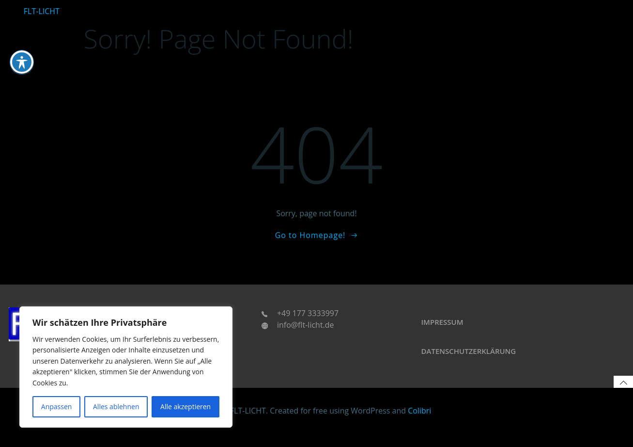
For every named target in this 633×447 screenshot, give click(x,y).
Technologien (549, 5)
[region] (125, 367)
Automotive (395, 5)
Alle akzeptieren (185, 406)
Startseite (357, 5)
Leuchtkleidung (497, 5)
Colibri (419, 425)
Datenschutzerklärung (473, 363)
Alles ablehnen (116, 406)
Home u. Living (442, 5)
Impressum (447, 334)
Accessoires (594, 5)
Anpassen (56, 406)
